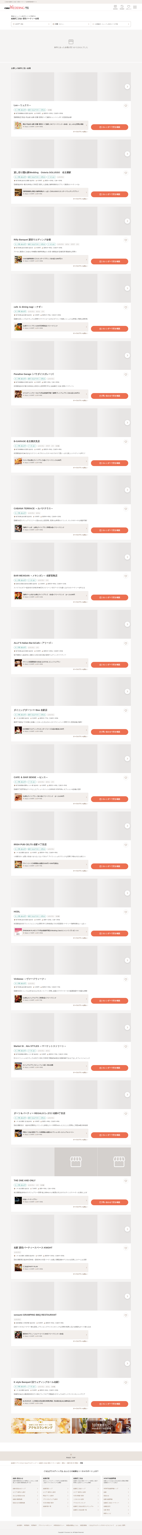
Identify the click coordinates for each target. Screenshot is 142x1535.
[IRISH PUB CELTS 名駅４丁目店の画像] (71, 825)
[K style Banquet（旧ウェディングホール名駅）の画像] (71, 1363)
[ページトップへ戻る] (71, 1456)
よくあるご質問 (120, 1525)
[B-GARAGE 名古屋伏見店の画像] (71, 422)
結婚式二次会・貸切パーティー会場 (49, 1463)
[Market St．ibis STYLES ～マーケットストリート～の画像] (71, 1027)
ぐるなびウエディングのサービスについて (101, 1525)
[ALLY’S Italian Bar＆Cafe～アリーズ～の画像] (71, 624)
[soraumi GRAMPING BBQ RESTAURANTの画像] (71, 1296)
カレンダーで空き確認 (109, 127)
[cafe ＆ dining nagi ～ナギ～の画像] (71, 288)
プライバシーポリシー (45, 1525)
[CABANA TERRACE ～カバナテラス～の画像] (71, 489)
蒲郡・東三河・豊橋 (72, 1463)
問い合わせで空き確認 (109, 396)
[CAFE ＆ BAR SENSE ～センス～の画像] (71, 758)
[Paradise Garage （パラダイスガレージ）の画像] (71, 355)
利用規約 (26, 1525)
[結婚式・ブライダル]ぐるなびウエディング (23, 1463)
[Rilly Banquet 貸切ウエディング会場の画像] (71, 221)
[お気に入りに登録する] (125, 105)
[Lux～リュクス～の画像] (71, 86)
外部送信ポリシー (59, 1525)
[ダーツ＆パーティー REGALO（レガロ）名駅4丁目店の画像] (71, 1094)
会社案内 (19, 1525)
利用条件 (34, 1525)
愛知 (63, 1463)
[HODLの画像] (71, 893)
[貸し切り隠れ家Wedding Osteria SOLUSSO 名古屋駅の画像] (71, 153)
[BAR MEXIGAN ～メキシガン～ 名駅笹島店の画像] (71, 557)
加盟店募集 (83, 1525)
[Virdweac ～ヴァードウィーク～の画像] (71, 960)
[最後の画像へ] (127, 86)
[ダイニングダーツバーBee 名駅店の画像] (71, 691)
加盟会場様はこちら (72, 1525)
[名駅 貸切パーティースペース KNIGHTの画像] (71, 1229)
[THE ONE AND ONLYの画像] (71, 1161)
